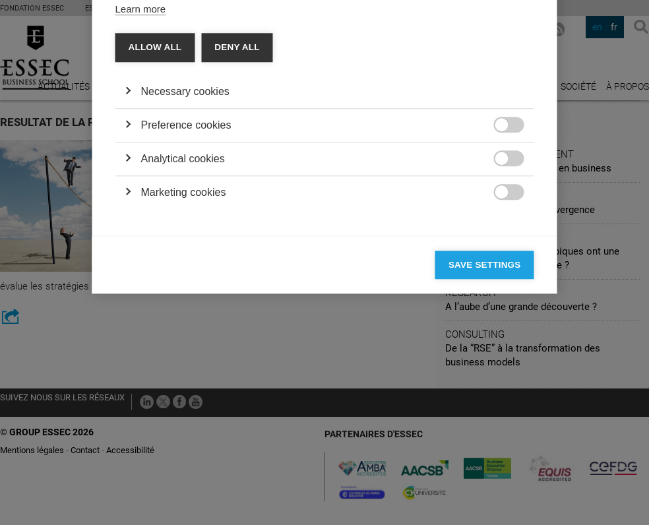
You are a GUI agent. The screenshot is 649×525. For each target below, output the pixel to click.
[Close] (521, 57)
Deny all (236, 248)
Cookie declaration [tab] (302, 95)
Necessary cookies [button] (185, 292)
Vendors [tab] (219, 95)
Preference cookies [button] (186, 326)
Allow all (155, 248)
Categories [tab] (153, 95)
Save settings (484, 466)
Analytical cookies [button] (183, 359)
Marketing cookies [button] (183, 393)
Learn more (140, 210)
